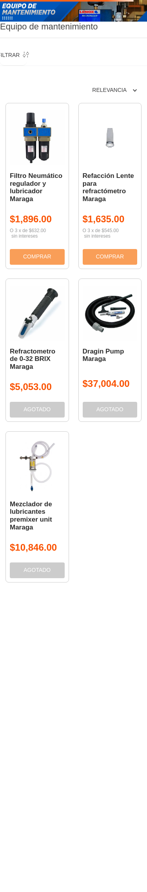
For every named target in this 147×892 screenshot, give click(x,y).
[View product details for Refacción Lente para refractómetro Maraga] (110, 186)
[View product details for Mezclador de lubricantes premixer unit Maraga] (37, 507)
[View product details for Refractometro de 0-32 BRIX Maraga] (37, 350)
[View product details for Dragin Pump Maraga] (110, 350)
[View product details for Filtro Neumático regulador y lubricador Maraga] (37, 186)
